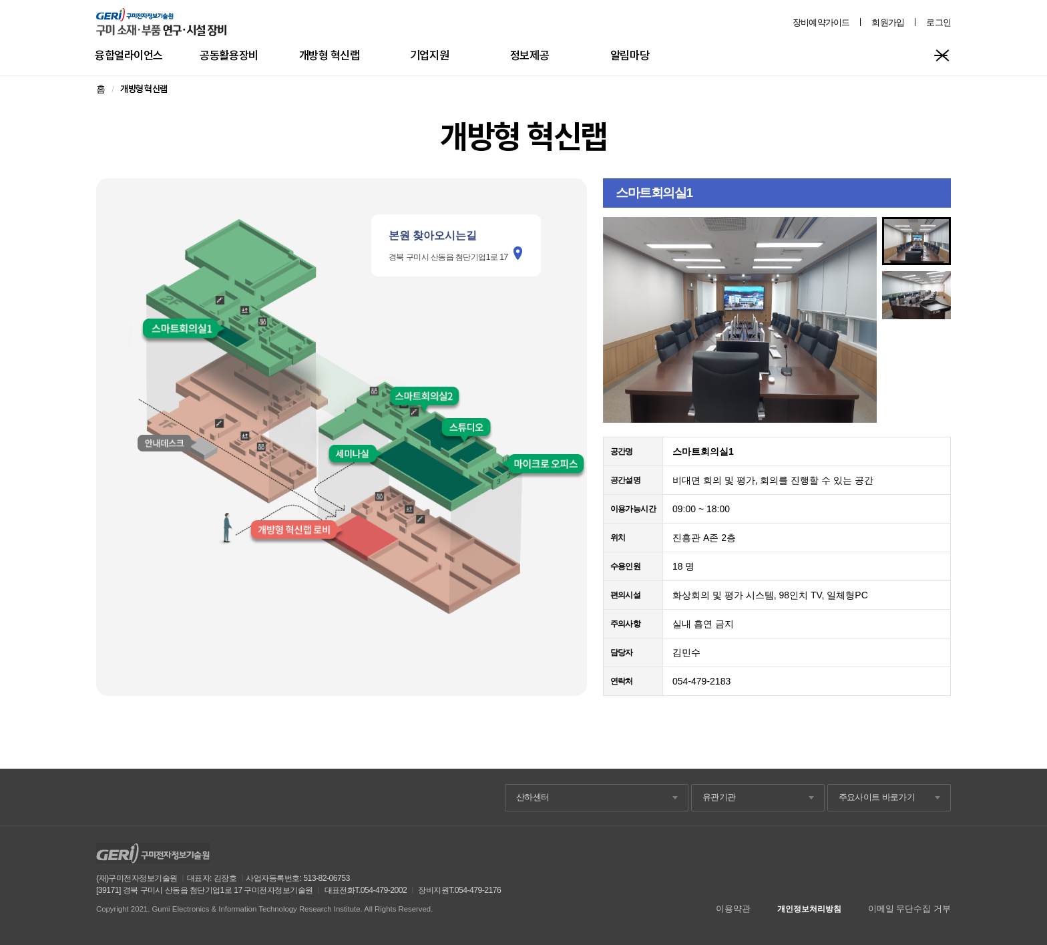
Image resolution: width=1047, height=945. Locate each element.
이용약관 (733, 908)
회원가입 (887, 22)
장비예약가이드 (821, 22)
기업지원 (429, 55)
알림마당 (629, 55)
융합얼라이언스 (129, 55)
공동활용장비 (229, 55)
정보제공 (529, 55)
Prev (620, 320)
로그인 (938, 22)
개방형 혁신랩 (329, 55)
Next (859, 320)
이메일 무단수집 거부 (909, 908)
